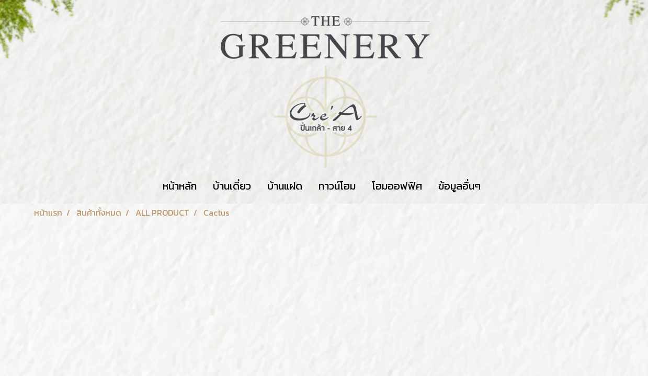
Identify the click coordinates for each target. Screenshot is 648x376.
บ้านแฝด (284, 186)
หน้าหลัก (180, 186)
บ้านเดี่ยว (232, 186)
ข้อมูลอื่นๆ (459, 186)
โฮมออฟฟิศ (397, 186)
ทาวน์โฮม (337, 186)
